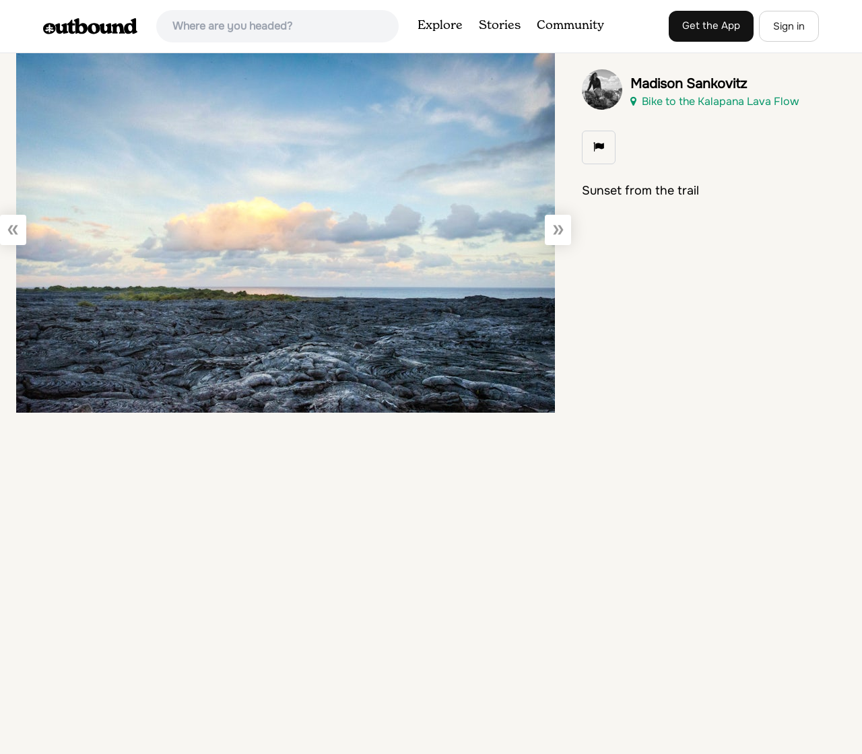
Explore (440, 26)
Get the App (711, 25)
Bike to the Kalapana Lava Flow (714, 101)
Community (570, 26)
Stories (500, 26)
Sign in (789, 26)
